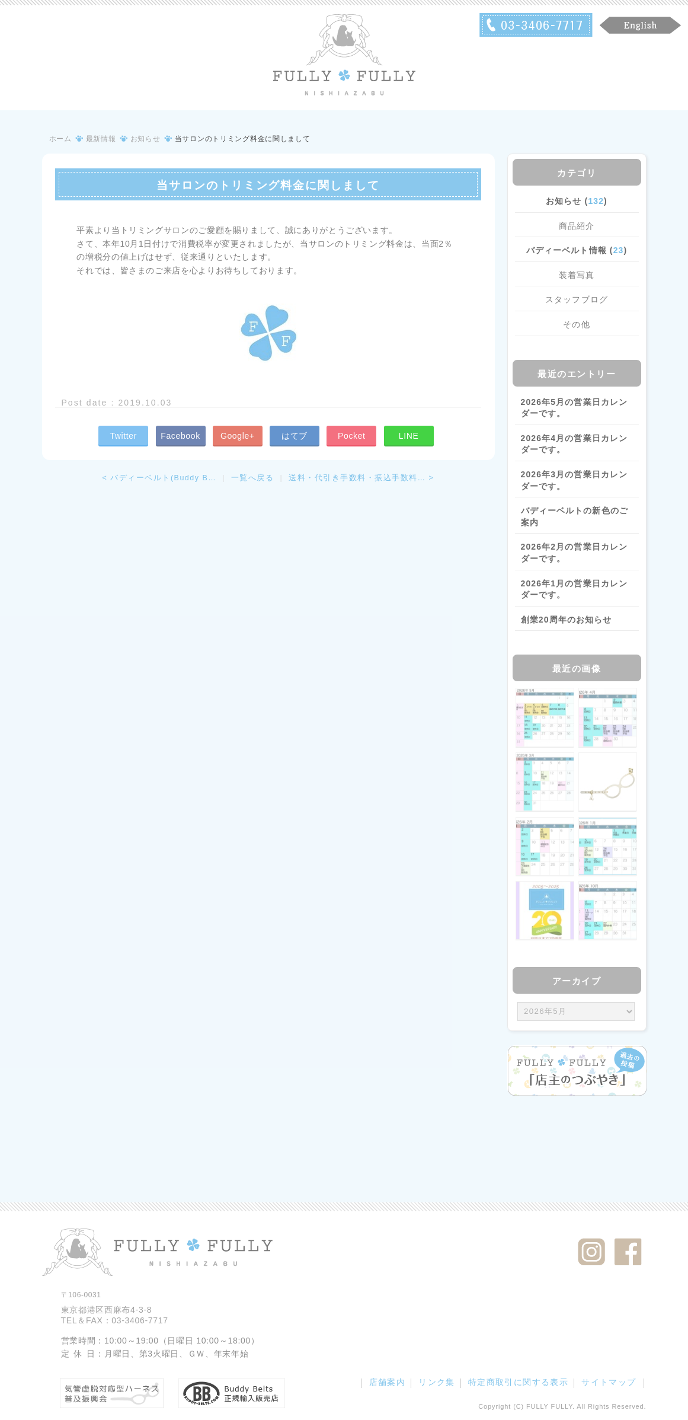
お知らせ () (576, 201)
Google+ (237, 436)
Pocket (352, 436)
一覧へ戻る (252, 478)
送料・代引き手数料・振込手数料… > (361, 478)
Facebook (180, 436)
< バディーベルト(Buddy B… (160, 478)
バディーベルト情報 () (576, 250)
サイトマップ (608, 1382)
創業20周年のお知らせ (566, 619)
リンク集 (436, 1382)
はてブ (294, 436)
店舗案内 (387, 1382)
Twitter (123, 436)
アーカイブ (576, 981)
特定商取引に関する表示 (518, 1382)
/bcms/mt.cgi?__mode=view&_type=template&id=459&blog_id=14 (576, 1011)
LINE (409, 436)
